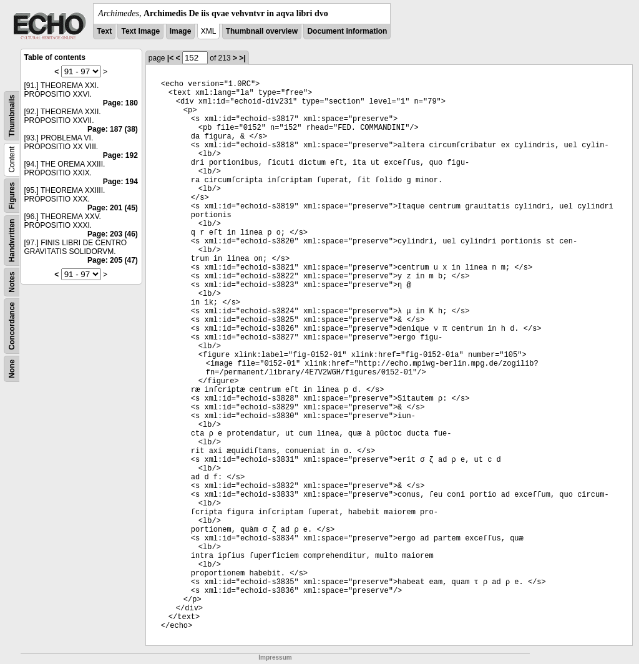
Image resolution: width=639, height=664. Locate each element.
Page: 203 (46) (112, 234)
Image (181, 31)
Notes (11, 281)
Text (104, 31)
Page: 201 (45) (112, 207)
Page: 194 (120, 181)
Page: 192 (120, 155)
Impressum (274, 657)
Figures (11, 195)
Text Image (140, 31)
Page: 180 (120, 103)
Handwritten (11, 240)
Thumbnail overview (262, 31)
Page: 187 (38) (112, 129)
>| (242, 58)
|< (170, 58)
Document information (347, 31)
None (11, 368)
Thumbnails (11, 116)
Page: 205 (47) (112, 260)
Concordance (11, 326)
